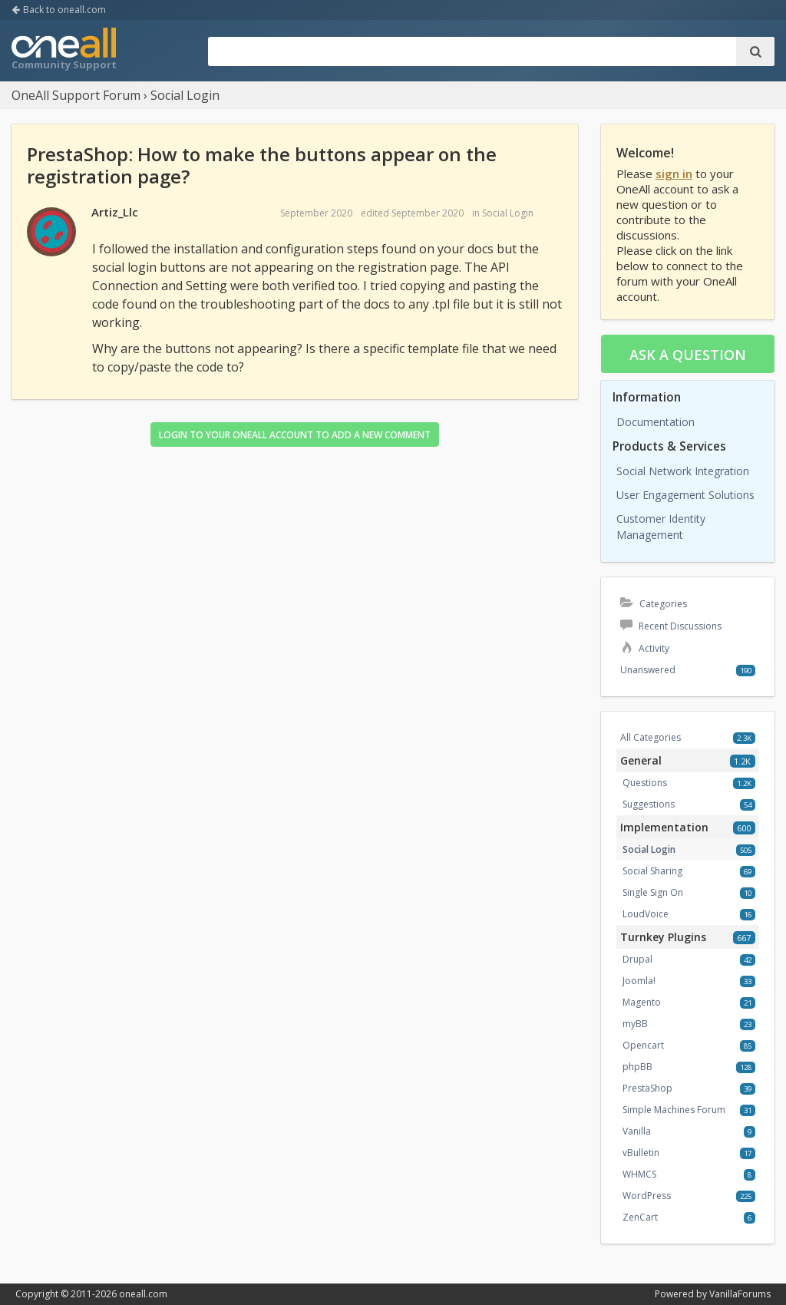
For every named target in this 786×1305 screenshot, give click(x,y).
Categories (653, 603)
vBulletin (641, 1152)
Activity (644, 648)
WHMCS (639, 1174)
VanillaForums (740, 1293)
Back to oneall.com (59, 9)
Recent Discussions (671, 626)
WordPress (647, 1195)
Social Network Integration (682, 471)
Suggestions (649, 804)
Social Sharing (652, 870)
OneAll (64, 51)
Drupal (637, 959)
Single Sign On (653, 892)
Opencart (643, 1045)
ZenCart (640, 1217)
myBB (635, 1023)
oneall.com (143, 1293)
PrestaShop (647, 1088)
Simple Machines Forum (674, 1109)
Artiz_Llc (114, 212)
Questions (645, 782)
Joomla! (639, 980)
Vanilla (637, 1131)
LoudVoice (646, 913)
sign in (674, 173)
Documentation (655, 422)
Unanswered (647, 669)
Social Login (507, 213)
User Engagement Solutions (685, 494)
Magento (642, 1002)
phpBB (637, 1066)
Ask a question (687, 354)
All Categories (650, 737)
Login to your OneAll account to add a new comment (295, 434)
